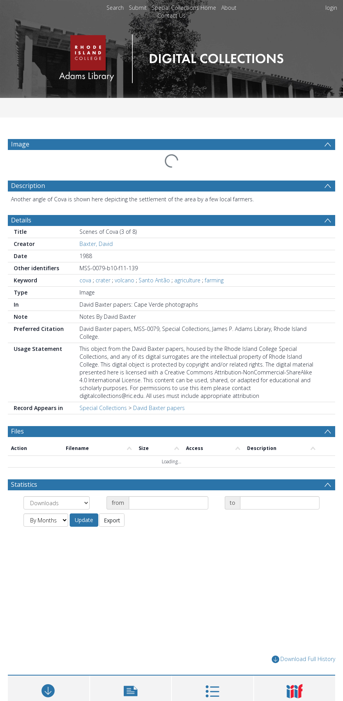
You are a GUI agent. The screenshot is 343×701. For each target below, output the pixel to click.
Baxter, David (96, 244)
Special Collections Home (184, 7)
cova (85, 280)
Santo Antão (154, 280)
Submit (138, 7)
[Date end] (280, 502)
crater (103, 280)
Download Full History (303, 659)
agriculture (187, 280)
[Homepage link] (171, 56)
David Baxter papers (159, 408)
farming (214, 280)
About (228, 7)
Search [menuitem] (115, 7)
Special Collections (103, 408)
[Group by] (56, 502)
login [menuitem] (331, 7)
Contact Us (171, 15)
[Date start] (168, 502)
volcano (124, 280)
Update (84, 520)
